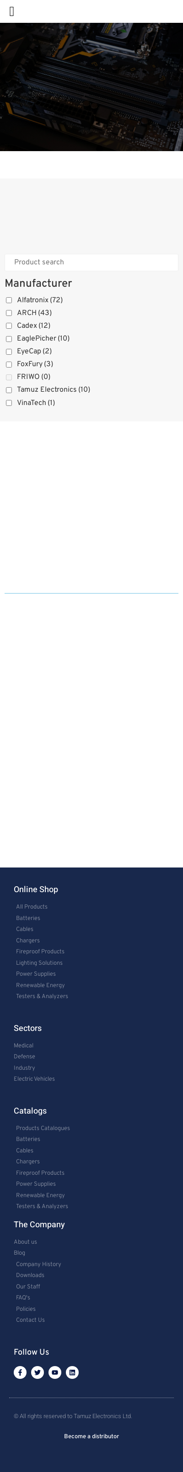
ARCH (34, 313)
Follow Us (31, 1352)
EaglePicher (43, 338)
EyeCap (34, 351)
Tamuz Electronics (53, 389)
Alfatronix (40, 300)
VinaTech (36, 403)
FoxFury (35, 364)
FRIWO (33, 377)
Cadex (33, 326)
